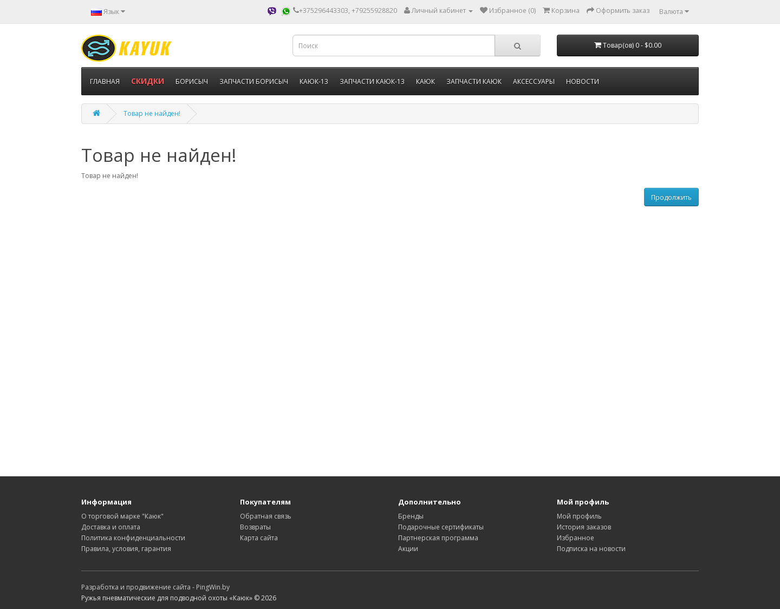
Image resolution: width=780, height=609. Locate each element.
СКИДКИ (147, 81)
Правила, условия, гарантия (126, 548)
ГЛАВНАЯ (105, 81)
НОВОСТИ (582, 81)
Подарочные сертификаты (441, 527)
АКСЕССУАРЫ (534, 81)
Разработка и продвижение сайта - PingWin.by (155, 587)
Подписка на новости (591, 548)
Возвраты (255, 527)
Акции (408, 548)
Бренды (411, 516)
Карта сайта (259, 537)
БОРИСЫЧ (192, 81)
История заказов (584, 527)
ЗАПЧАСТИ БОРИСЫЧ (253, 81)
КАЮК (425, 81)
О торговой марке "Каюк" (122, 516)
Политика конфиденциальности (133, 537)
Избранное (575, 537)
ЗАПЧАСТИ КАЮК (474, 81)
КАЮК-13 (314, 81)
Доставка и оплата (110, 527)
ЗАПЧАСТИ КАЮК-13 (372, 81)
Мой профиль (579, 516)
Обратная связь (265, 516)
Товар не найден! (151, 113)
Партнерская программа (438, 537)
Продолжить (671, 197)
